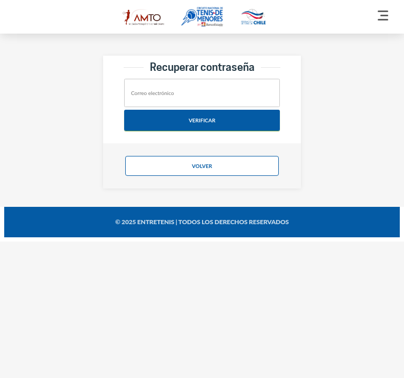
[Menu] (383, 16)
